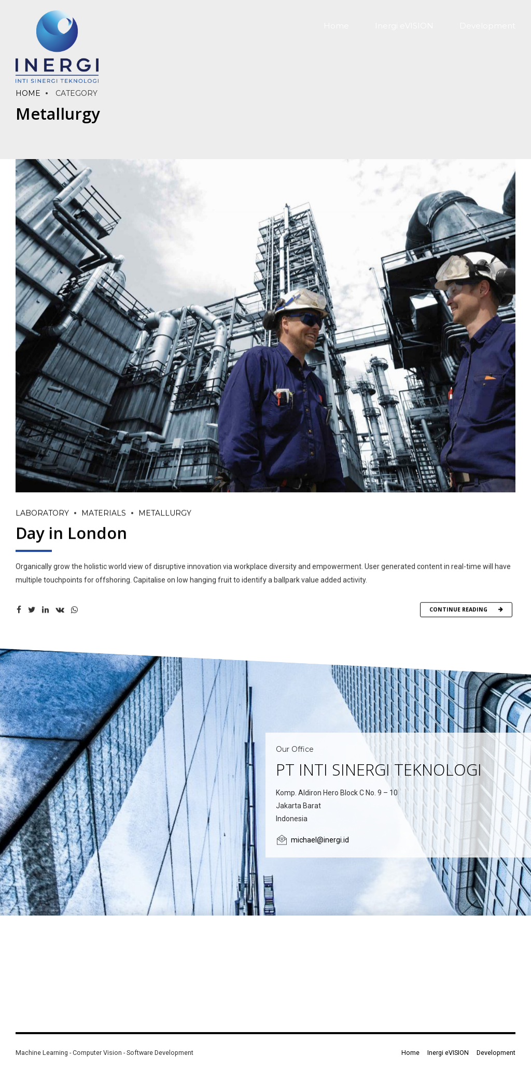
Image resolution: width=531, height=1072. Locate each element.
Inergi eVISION (404, 26)
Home (336, 26)
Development (487, 26)
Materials (103, 513)
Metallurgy (164, 513)
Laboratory (42, 513)
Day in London (71, 533)
